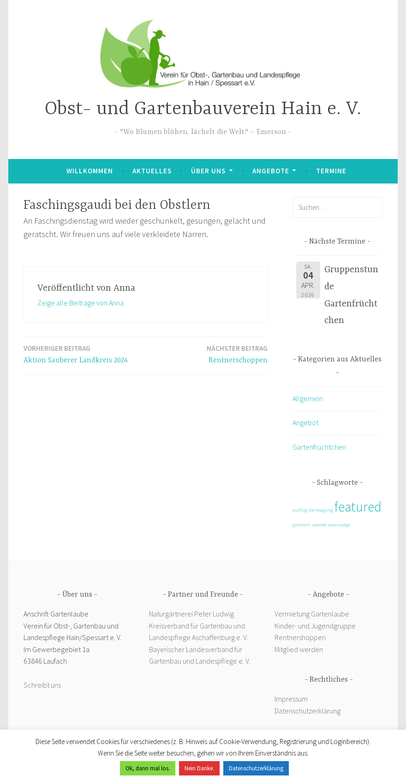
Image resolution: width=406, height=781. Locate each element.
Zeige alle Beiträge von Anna (80, 302)
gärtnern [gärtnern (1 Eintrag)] (301, 525)
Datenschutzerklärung (307, 710)
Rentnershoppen (301, 637)
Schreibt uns (42, 684)
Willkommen (89, 170)
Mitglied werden (299, 649)
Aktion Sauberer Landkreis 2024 (76, 354)
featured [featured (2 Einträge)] (358, 506)
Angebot (305, 422)
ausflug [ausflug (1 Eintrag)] (300, 510)
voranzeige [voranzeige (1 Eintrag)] (339, 525)
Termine (331, 170)
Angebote (270, 170)
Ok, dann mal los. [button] (147, 768)
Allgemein (308, 398)
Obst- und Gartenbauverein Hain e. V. (203, 109)
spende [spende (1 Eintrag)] (319, 525)
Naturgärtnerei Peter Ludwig (191, 613)
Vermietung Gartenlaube (312, 613)
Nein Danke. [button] (199, 768)
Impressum (291, 698)
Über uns (208, 170)
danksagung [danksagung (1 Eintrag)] (321, 510)
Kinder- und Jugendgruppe (316, 625)
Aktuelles (152, 170)
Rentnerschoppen (237, 354)
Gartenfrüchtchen (319, 447)
